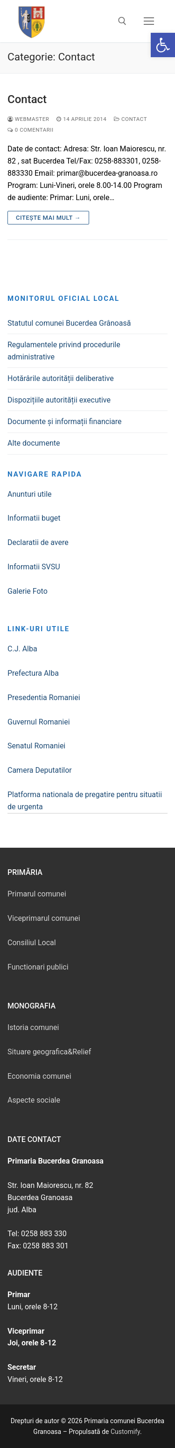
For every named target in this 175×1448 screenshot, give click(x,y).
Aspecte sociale (33, 1100)
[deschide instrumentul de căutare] (122, 21)
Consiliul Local (31, 942)
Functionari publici (38, 967)
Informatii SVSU (33, 566)
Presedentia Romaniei (43, 697)
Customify (125, 1431)
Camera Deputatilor (39, 770)
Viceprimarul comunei (43, 918)
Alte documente (33, 443)
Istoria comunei (33, 1027)
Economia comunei (39, 1076)
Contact (27, 99)
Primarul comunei (36, 893)
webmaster (28, 119)
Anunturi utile (29, 494)
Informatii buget (34, 518)
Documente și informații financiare (64, 421)
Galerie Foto (27, 591)
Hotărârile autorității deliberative (60, 378)
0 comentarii (30, 130)
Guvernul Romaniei (38, 721)
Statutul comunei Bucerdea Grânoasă (69, 323)
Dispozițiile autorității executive (59, 400)
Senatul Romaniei (36, 745)
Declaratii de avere (38, 542)
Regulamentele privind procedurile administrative (63, 350)
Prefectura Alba (33, 673)
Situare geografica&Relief (49, 1051)
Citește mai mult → (48, 217)
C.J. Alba (22, 648)
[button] (163, 45)
